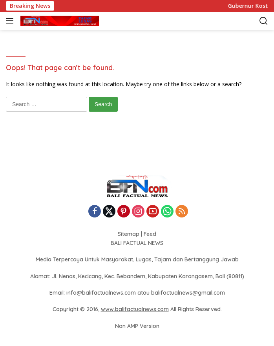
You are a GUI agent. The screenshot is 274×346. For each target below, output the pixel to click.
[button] (11, 20)
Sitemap (128, 233)
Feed (150, 233)
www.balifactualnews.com (135, 309)
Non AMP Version (137, 326)
